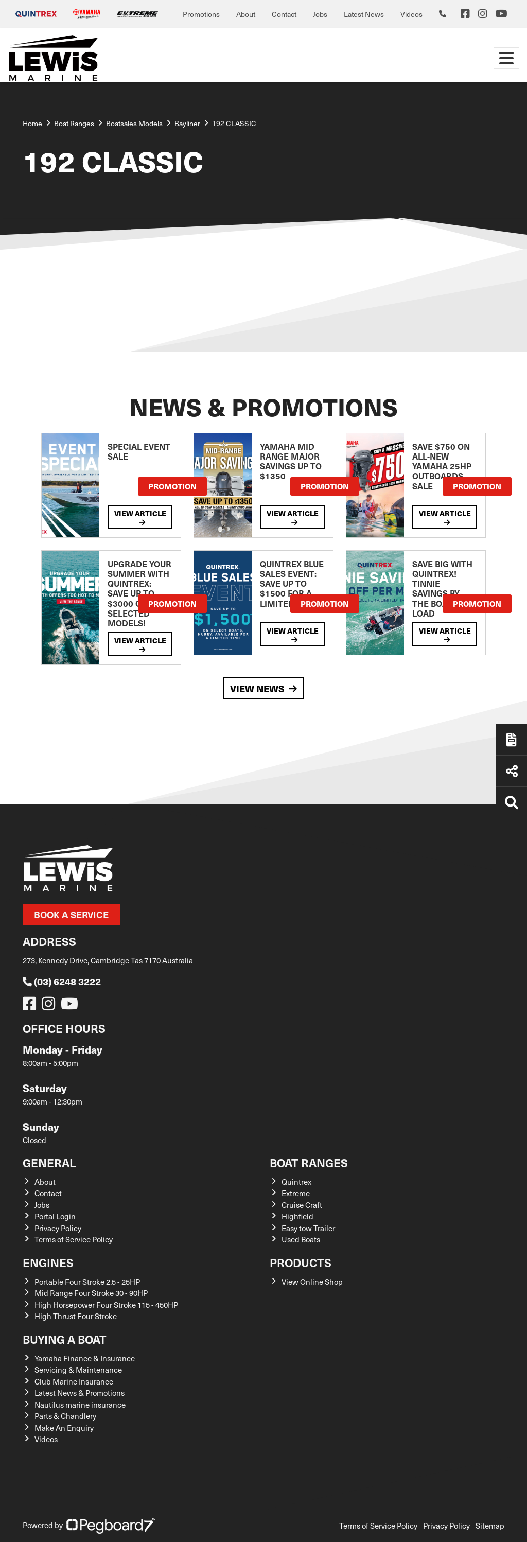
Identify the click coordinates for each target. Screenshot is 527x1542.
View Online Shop (312, 1281)
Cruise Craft (302, 1205)
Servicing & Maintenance (78, 1369)
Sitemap (490, 1525)
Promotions (201, 14)
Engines (48, 1262)
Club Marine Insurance (73, 1381)
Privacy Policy (57, 1228)
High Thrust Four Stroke (75, 1316)
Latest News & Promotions (79, 1392)
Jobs (320, 14)
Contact (284, 14)
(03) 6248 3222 (62, 981)
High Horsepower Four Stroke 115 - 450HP (106, 1304)
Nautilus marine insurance (80, 1404)
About (245, 14)
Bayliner (187, 123)
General (49, 1162)
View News (263, 688)
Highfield (297, 1216)
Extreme (296, 1193)
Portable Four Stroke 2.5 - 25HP (87, 1281)
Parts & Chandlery (65, 1416)
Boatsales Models (134, 123)
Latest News (364, 14)
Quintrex (296, 1181)
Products (300, 1262)
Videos (411, 14)
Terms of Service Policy (73, 1239)
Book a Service (71, 914)
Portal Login (55, 1216)
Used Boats (301, 1239)
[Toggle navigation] (506, 58)
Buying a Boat (65, 1339)
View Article (140, 517)
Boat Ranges (309, 1162)
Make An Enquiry (64, 1427)
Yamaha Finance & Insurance (84, 1358)
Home (32, 123)
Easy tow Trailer (308, 1228)
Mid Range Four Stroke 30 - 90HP (91, 1293)
